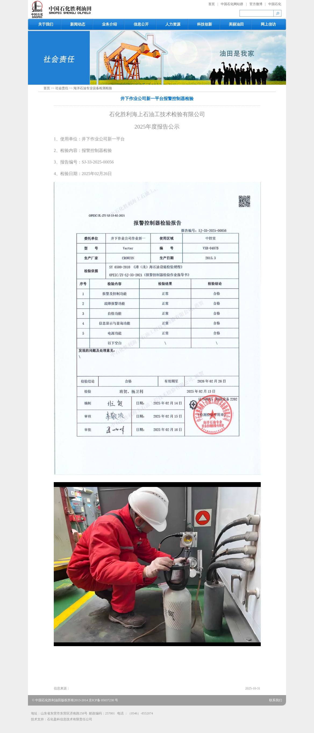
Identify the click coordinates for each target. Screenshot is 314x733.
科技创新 (204, 24)
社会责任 (61, 88)
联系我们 (275, 700)
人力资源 (172, 24)
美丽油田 (236, 24)
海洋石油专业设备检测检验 (92, 88)
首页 (211, 4)
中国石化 (274, 4)
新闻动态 (77, 24)
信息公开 (141, 24)
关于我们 (45, 24)
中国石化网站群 (232, 4)
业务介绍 (109, 24)
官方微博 (255, 4)
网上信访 (268, 24)
